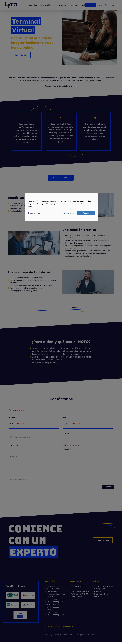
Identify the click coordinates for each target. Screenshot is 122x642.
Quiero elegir (69, 213)
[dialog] (61, 207)
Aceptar (86, 213)
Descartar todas (34, 213)
